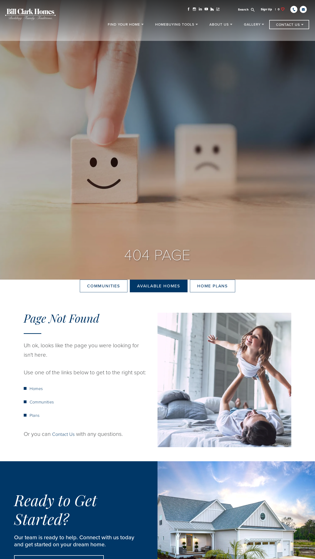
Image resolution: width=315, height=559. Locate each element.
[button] (245, 12)
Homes (37, 405)
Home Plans (212, 294)
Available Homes (158, 294)
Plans (35, 432)
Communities (103, 294)
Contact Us (65, 451)
